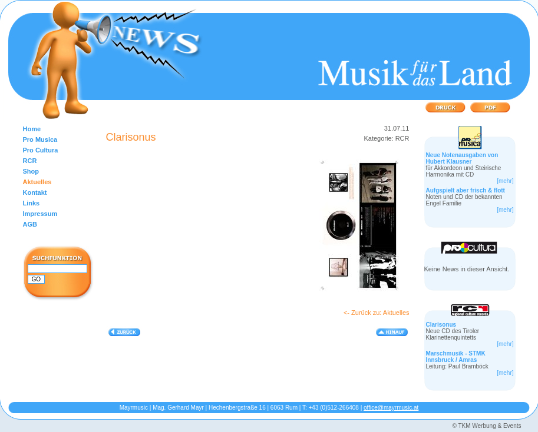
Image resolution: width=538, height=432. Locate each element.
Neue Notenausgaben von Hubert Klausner (462, 158)
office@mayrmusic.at (391, 407)
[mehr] (505, 181)
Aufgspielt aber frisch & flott (465, 190)
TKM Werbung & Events (489, 426)
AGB (30, 224)
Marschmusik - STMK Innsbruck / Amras (456, 356)
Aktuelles (37, 181)
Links (31, 203)
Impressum (40, 213)
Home (32, 128)
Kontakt (35, 192)
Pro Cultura (40, 150)
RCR (30, 160)
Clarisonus (441, 324)
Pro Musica (40, 139)
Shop (31, 171)
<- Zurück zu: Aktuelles (377, 312)
